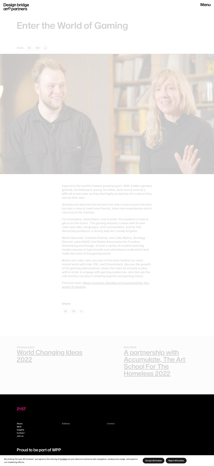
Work (19, 426)
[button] (153, 460)
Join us (20, 436)
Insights (20, 429)
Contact (20, 433)
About (20, 423)
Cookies (63, 459)
